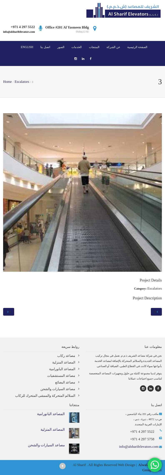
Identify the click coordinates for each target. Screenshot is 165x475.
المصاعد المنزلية (63, 362)
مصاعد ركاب (66, 355)
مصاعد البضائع (65, 382)
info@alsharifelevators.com (19, 31)
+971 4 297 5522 (142, 432)
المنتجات (94, 47)
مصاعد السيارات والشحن (57, 389)
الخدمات (76, 47)
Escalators (154, 288)
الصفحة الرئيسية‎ (137, 47)
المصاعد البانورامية (62, 369)
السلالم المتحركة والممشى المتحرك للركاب (45, 395)
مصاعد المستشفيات (61, 375)
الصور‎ (60, 47)
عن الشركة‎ (113, 47)
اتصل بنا (45, 47)
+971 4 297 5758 (142, 439)
